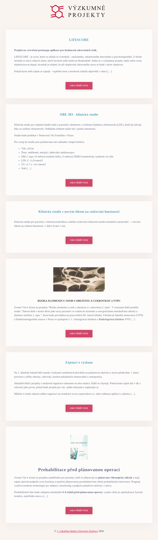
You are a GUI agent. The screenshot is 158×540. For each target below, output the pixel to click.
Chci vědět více (79, 85)
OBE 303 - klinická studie (79, 115)
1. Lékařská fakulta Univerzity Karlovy (77, 532)
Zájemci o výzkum (79, 363)
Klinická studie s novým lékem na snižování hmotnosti (79, 212)
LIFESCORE (79, 40)
